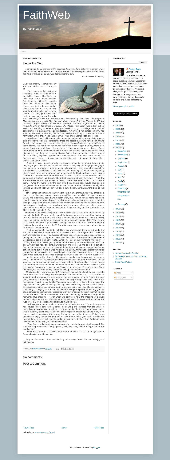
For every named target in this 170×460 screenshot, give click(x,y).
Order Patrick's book (123, 262)
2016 (118, 216)
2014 (118, 224)
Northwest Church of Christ (126, 253)
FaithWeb (46, 15)
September (123, 162)
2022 (118, 136)
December (122, 151)
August (121, 166)
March (121, 185)
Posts (117, 273)
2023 (118, 133)
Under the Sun (123, 192)
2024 (118, 129)
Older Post (99, 428)
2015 (118, 220)
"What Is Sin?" (123, 195)
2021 (118, 140)
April (120, 181)
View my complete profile (123, 106)
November (122, 155)
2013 (118, 228)
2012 (118, 231)
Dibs (119, 199)
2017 (118, 212)
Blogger (96, 447)
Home (23, 51)
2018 (118, 209)
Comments (120, 278)
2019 (118, 148)
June (120, 173)
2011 (118, 235)
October (121, 158)
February (122, 188)
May (120, 177)
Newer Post (29, 428)
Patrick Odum (135, 69)
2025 (118, 125)
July (120, 170)
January (121, 204)
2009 (118, 243)
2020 (118, 144)
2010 (118, 239)
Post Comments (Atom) (45, 432)
